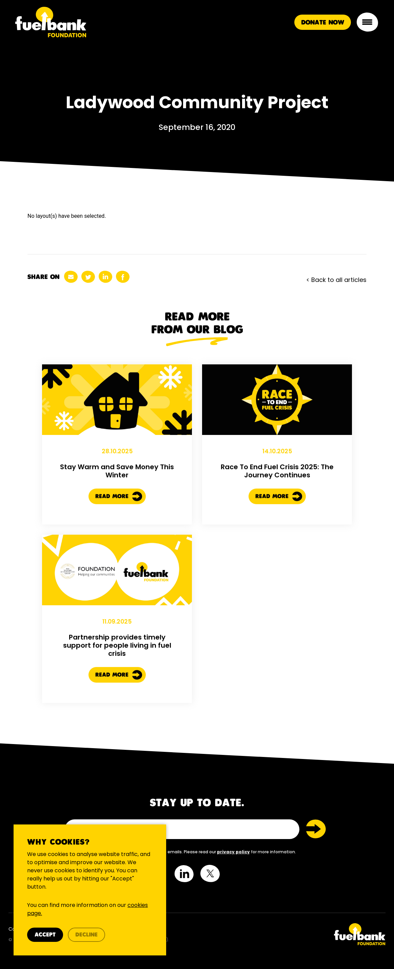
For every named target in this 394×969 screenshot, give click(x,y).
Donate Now (322, 22)
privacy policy (233, 852)
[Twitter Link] (294, 934)
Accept (45, 934)
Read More (118, 503)
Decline (86, 934)
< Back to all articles (336, 280)
